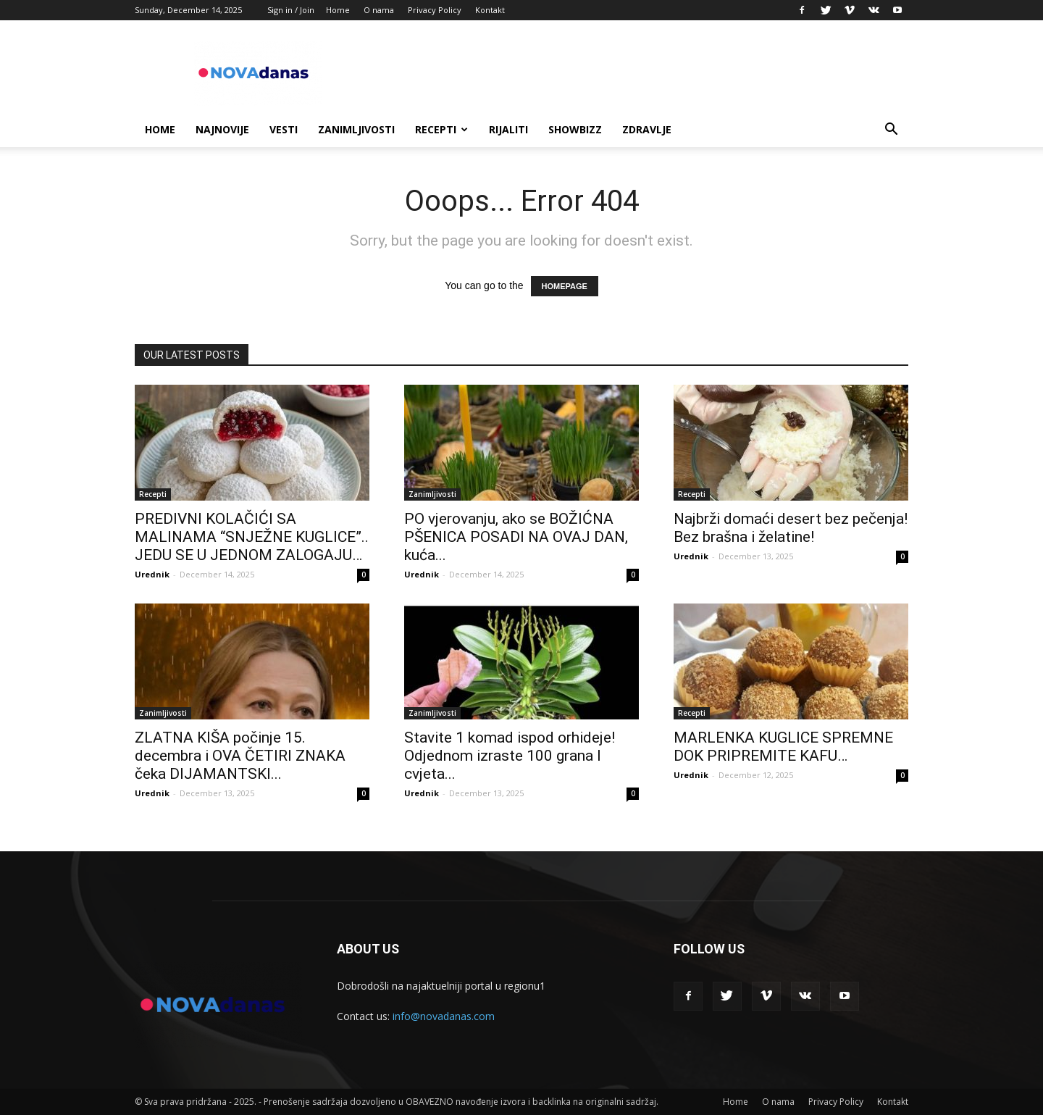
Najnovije (222, 129)
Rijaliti (508, 129)
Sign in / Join (290, 9)
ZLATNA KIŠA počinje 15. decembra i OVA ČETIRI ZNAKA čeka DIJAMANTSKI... (240, 755)
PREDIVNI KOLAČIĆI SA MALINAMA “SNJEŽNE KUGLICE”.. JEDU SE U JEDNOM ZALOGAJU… (252, 537)
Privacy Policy (434, 9)
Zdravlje (646, 129)
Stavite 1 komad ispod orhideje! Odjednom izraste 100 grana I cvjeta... (509, 755)
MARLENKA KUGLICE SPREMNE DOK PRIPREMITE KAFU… (783, 746)
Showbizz (575, 129)
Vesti (283, 129)
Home (338, 9)
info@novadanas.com (444, 1016)
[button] (891, 131)
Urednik (152, 574)
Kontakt (490, 9)
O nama (379, 9)
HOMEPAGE (564, 286)
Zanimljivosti (356, 129)
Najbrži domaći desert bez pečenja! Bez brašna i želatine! (791, 528)
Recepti (441, 129)
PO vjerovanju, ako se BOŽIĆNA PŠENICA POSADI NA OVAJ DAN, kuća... (516, 537)
